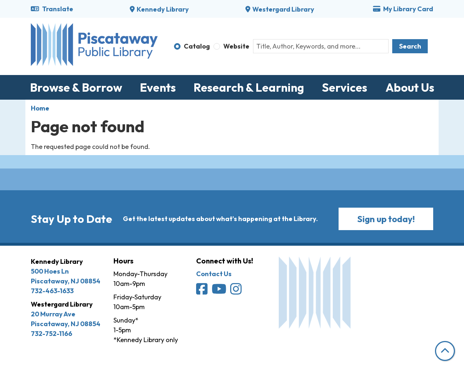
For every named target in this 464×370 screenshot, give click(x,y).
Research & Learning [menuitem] (249, 87)
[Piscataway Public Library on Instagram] (236, 291)
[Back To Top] (445, 351)
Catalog (197, 46)
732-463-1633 (52, 291)
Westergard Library (283, 9)
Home (40, 108)
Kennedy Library (163, 9)
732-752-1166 (51, 333)
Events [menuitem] (158, 87)
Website (236, 46)
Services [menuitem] (344, 87)
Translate (52, 9)
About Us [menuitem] (409, 87)
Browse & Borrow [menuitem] (76, 87)
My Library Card (403, 9)
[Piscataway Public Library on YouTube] (220, 291)
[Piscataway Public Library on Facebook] (202, 291)
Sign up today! (386, 218)
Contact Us (214, 274)
